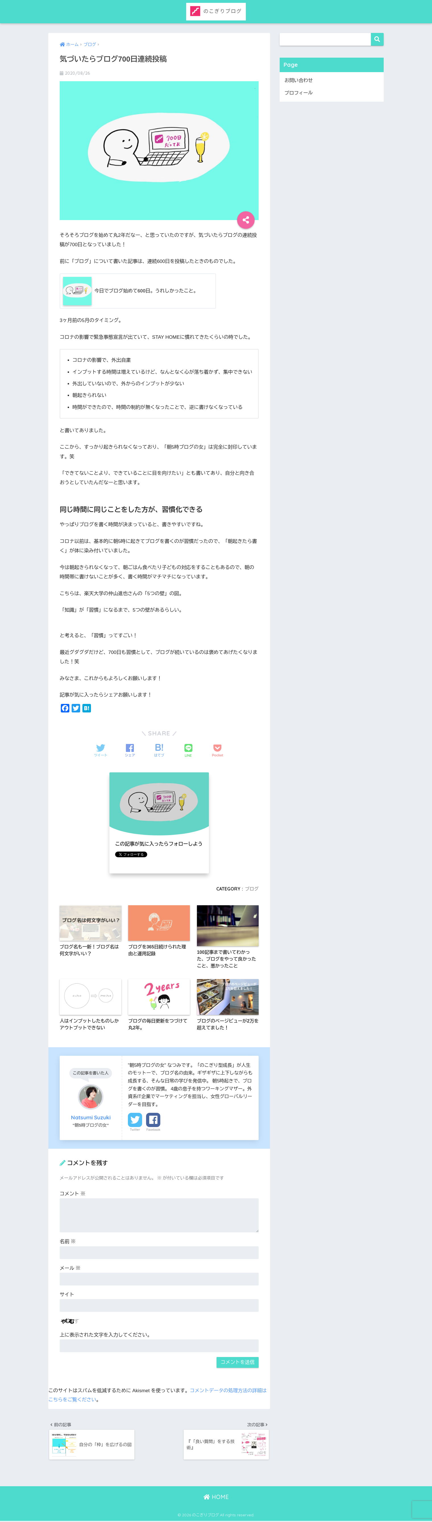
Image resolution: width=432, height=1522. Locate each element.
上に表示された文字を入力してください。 (106, 1336)
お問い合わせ (298, 80)
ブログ (252, 889)
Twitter (135, 1130)
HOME (216, 1498)
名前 (68, 1242)
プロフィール (298, 93)
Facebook (153, 1130)
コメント (72, 1194)
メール (70, 1269)
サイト (67, 1295)
